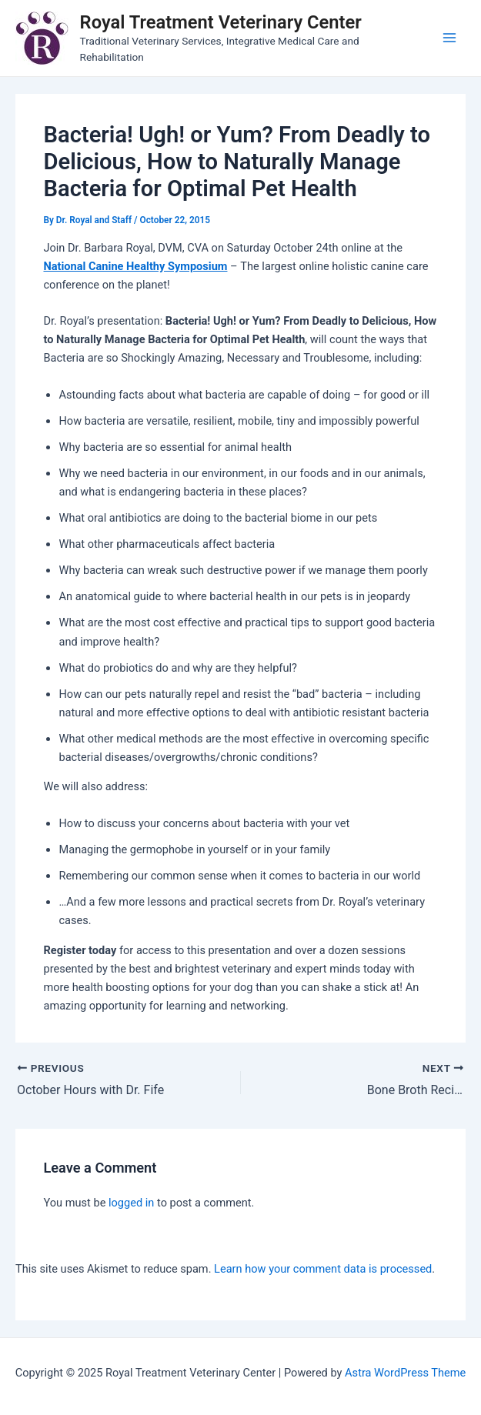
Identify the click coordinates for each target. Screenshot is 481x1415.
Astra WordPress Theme (405, 1373)
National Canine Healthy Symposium (135, 266)
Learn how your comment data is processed (323, 1269)
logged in (131, 1203)
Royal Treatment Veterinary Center (221, 22)
